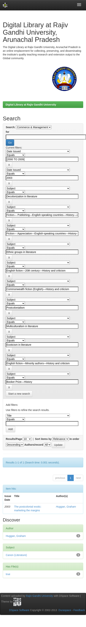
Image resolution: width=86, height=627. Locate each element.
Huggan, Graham (66, 506)
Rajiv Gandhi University (39, 595)
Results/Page (14, 438)
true (8, 574)
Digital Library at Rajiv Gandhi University (31, 104)
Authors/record (33, 444)
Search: (10, 127)
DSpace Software (19, 610)
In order (74, 438)
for (7, 131)
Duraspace (64, 610)
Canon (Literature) (16, 555)
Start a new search (19, 393)
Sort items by (43, 438)
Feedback (79, 610)
